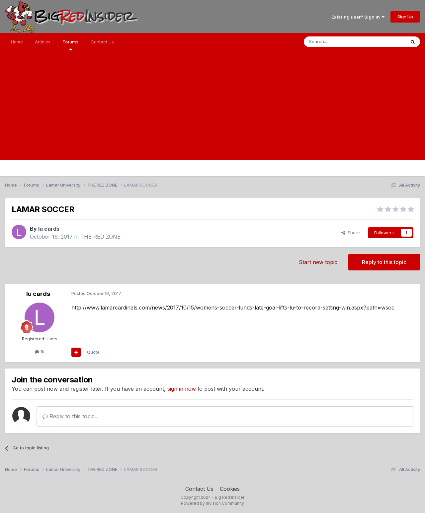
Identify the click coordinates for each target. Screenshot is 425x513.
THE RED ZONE (100, 236)
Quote (93, 352)
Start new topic (318, 262)
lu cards (48, 228)
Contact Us (102, 41)
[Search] (338, 41)
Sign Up (405, 16)
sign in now (181, 388)
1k (39, 351)
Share (350, 232)
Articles (42, 41)
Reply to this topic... (70, 416)
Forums (70, 44)
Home (17, 41)
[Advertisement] (212, 113)
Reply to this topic (384, 262)
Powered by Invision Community (212, 503)
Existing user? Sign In (357, 17)
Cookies (230, 488)
